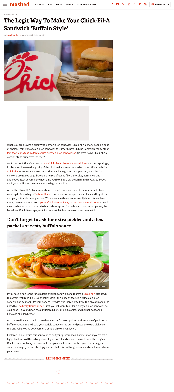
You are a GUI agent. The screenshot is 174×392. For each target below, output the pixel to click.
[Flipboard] (140, 5)
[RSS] (145, 5)
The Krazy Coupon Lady (30, 306)
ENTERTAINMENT (86, 4)
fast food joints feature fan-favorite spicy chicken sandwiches (41, 153)
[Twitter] (123, 5)
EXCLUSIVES (55, 4)
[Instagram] (128, 5)
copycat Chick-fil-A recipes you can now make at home (68, 202)
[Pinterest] (134, 5)
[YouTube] (117, 5)
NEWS (69, 4)
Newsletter (160, 4)
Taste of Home (42, 194)
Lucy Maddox (12, 35)
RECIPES (40, 4)
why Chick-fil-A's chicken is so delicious (65, 163)
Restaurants (10, 14)
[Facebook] (112, 5)
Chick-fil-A (13, 171)
